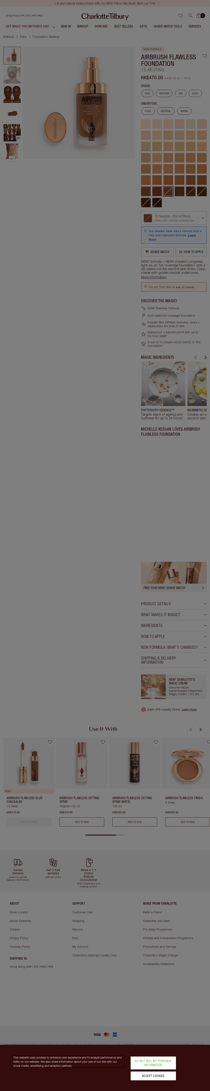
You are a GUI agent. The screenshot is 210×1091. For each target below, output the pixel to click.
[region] (105, 1068)
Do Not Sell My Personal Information (153, 1063)
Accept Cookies (153, 1076)
